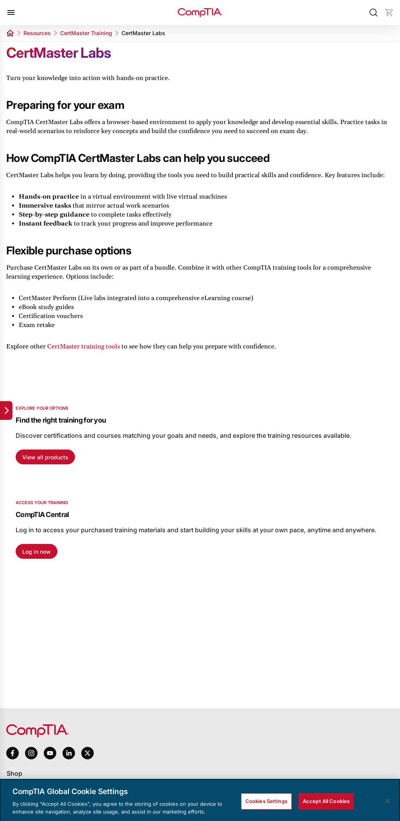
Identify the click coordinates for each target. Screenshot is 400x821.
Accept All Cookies (326, 805)
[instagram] (31, 753)
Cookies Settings (266, 805)
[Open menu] (11, 12)
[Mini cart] (389, 12)
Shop (14, 773)
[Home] (200, 13)
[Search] (373, 12)
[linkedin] (68, 753)
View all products (45, 457)
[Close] (387, 805)
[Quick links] (6, 410)
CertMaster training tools (83, 346)
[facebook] (12, 753)
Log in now (36, 551)
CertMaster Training (86, 33)
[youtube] (50, 753)
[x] (87, 753)
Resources (37, 33)
